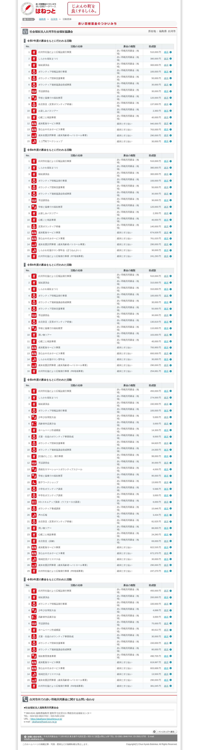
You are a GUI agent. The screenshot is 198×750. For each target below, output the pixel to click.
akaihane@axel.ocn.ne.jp (44, 721)
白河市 (54, 19)
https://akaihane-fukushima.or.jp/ (46, 719)
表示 (166, 52)
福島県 (42, 19)
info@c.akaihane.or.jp (34, 739)
